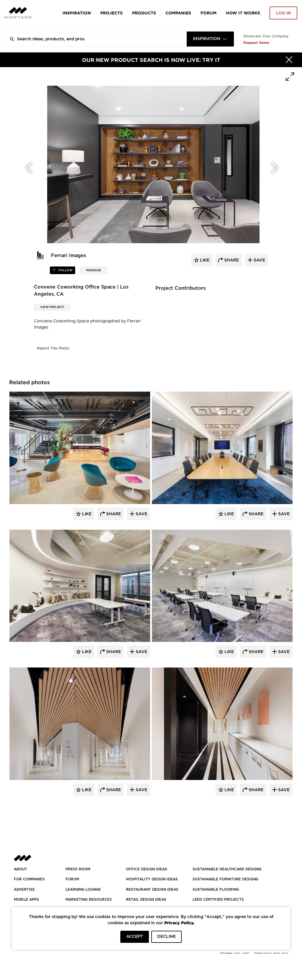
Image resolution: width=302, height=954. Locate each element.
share (231, 260)
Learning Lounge (83, 889)
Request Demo (256, 42)
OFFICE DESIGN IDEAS (146, 869)
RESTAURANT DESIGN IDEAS (152, 889)
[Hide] (289, 59)
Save (140, 514)
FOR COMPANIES (29, 879)
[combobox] (210, 39)
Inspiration (77, 13)
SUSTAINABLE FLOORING (216, 889)
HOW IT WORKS (243, 13)
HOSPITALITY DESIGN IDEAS (152, 879)
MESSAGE (93, 270)
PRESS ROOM (77, 869)
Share (113, 514)
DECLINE (166, 937)
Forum (208, 13)
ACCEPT (134, 937)
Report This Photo (53, 348)
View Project (52, 307)
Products (144, 13)
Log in (283, 13)
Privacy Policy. (179, 922)
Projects (111, 13)
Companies (178, 13)
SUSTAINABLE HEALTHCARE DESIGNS (227, 869)
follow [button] (65, 270)
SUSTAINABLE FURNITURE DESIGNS (225, 879)
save (258, 260)
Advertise (24, 889)
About (20, 869)
